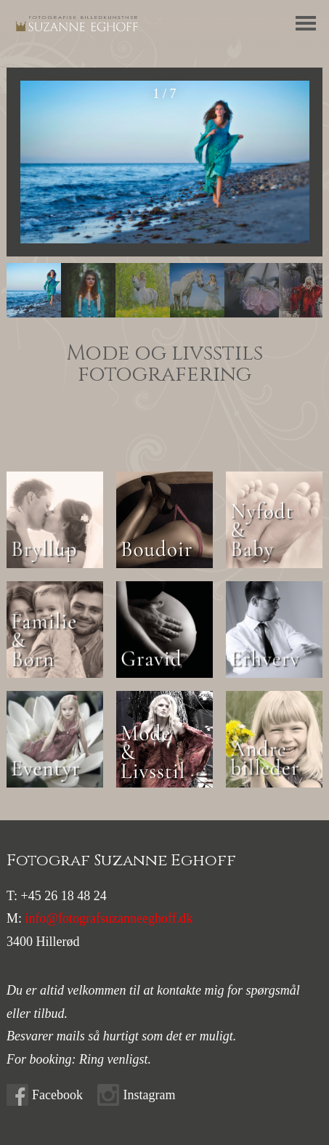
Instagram (149, 1095)
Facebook (57, 1095)
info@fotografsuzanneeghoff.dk (109, 918)
